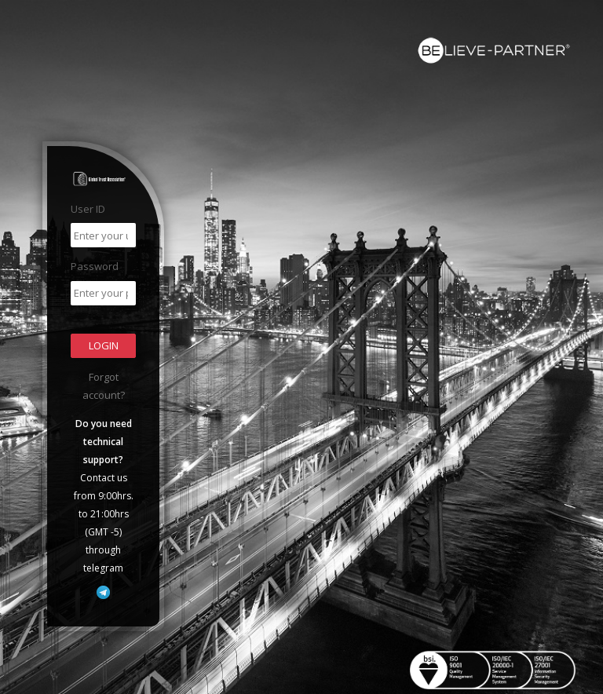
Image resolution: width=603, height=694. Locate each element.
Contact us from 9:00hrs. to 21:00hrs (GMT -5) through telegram (103, 496)
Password (95, 266)
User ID (88, 209)
